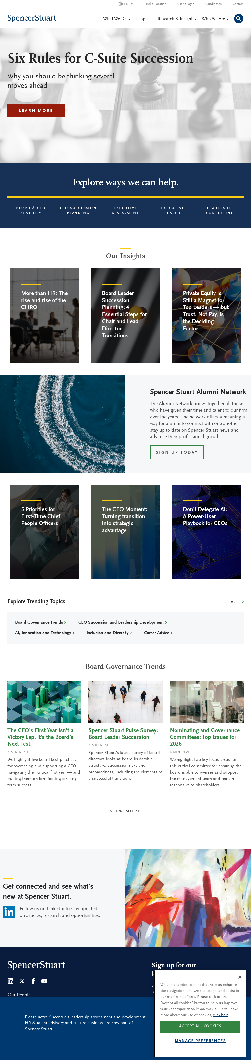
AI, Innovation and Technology (43, 633)
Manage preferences (200, 1048)
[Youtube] (44, 981)
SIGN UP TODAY (177, 453)
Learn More (36, 111)
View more (125, 811)
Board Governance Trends (39, 622)
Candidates (213, 4)
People (144, 19)
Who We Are (215, 19)
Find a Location (155, 4)
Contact (238, 4)
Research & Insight (177, 19)
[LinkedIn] (10, 981)
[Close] (240, 984)
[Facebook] (33, 981)
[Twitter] (22, 981)
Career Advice (156, 633)
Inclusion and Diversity (108, 633)
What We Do (116, 19)
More (235, 602)
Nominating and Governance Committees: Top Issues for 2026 (205, 737)
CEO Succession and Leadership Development (121, 622)
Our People (19, 995)
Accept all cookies (200, 1034)
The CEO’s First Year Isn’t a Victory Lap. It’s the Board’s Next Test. (40, 737)
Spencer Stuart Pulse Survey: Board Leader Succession (123, 734)
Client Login (185, 4)
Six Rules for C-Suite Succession (100, 59)
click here (220, 1022)
